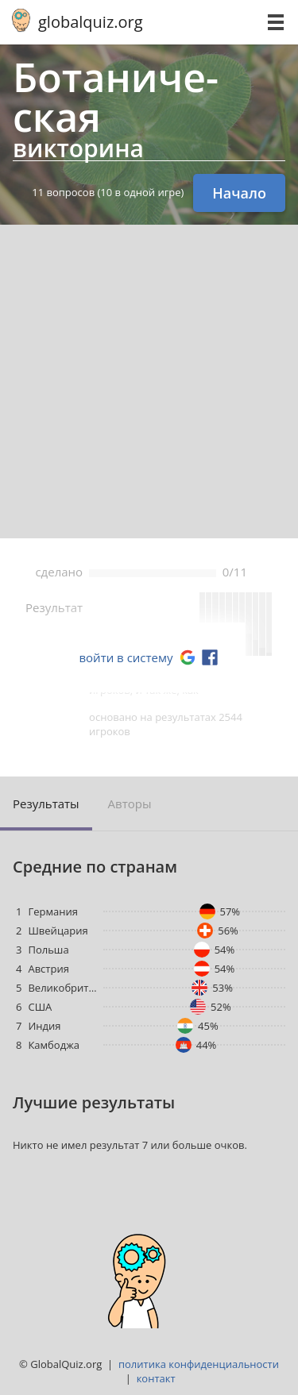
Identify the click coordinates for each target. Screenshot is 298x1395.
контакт (156, 1378)
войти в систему (125, 657)
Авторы (130, 803)
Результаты (46, 803)
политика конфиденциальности (198, 1364)
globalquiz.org (90, 22)
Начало (239, 192)
